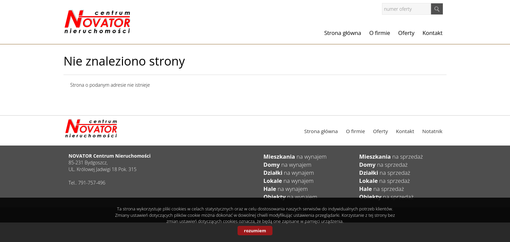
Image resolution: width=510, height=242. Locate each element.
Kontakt (432, 33)
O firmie (379, 33)
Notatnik (432, 131)
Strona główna (342, 33)
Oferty (406, 33)
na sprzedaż (391, 156)
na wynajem (295, 156)
